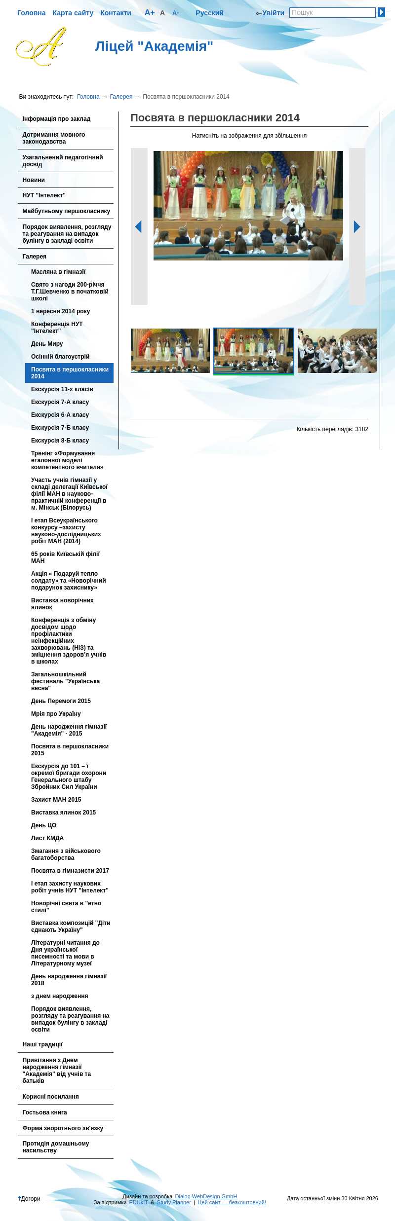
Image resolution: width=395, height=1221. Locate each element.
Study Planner (174, 1202)
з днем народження (59, 996)
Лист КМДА (47, 838)
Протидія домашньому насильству (56, 1147)
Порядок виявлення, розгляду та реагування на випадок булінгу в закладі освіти (67, 233)
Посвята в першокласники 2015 (70, 750)
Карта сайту (73, 13)
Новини (34, 180)
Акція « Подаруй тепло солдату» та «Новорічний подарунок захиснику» (68, 580)
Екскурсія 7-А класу (60, 402)
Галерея (121, 96)
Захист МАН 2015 (56, 799)
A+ (150, 12)
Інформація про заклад (57, 118)
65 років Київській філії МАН (65, 557)
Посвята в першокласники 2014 (70, 373)
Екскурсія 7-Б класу (60, 427)
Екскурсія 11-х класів (62, 389)
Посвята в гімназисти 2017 (70, 870)
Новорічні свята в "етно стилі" (66, 907)
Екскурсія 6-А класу (60, 414)
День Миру (47, 343)
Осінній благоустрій (60, 356)
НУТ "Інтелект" (44, 195)
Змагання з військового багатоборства (66, 854)
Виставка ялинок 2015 (63, 812)
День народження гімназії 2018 (69, 980)
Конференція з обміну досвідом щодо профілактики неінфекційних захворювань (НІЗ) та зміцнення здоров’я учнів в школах (68, 641)
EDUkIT (138, 1202)
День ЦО (43, 825)
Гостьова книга (45, 1112)
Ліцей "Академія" (154, 46)
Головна (31, 13)
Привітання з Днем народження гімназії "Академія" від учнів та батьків (57, 1070)
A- (175, 12)
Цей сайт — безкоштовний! (232, 1202)
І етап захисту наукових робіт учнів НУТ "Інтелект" (70, 887)
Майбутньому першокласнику (67, 211)
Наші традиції (43, 1044)
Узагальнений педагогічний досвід (63, 161)
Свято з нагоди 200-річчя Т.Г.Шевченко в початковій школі (70, 291)
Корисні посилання (51, 1096)
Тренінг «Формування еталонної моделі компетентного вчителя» (67, 460)
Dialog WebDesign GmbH (206, 1196)
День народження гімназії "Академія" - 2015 (69, 730)
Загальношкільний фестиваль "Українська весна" (65, 681)
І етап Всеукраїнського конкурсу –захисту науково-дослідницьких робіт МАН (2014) (66, 531)
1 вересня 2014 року (60, 311)
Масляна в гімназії (58, 271)
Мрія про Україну (56, 713)
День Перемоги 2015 (61, 701)
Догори (29, 1198)
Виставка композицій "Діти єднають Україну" (71, 926)
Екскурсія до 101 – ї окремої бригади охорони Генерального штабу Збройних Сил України (68, 776)
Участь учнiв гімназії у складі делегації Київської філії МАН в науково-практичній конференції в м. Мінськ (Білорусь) (69, 494)
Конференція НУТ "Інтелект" (57, 327)
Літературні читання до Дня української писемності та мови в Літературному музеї (65, 953)
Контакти (115, 13)
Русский (210, 13)
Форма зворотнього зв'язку (63, 1128)
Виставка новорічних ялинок (62, 604)
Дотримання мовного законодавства (54, 138)
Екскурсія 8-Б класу (60, 440)
